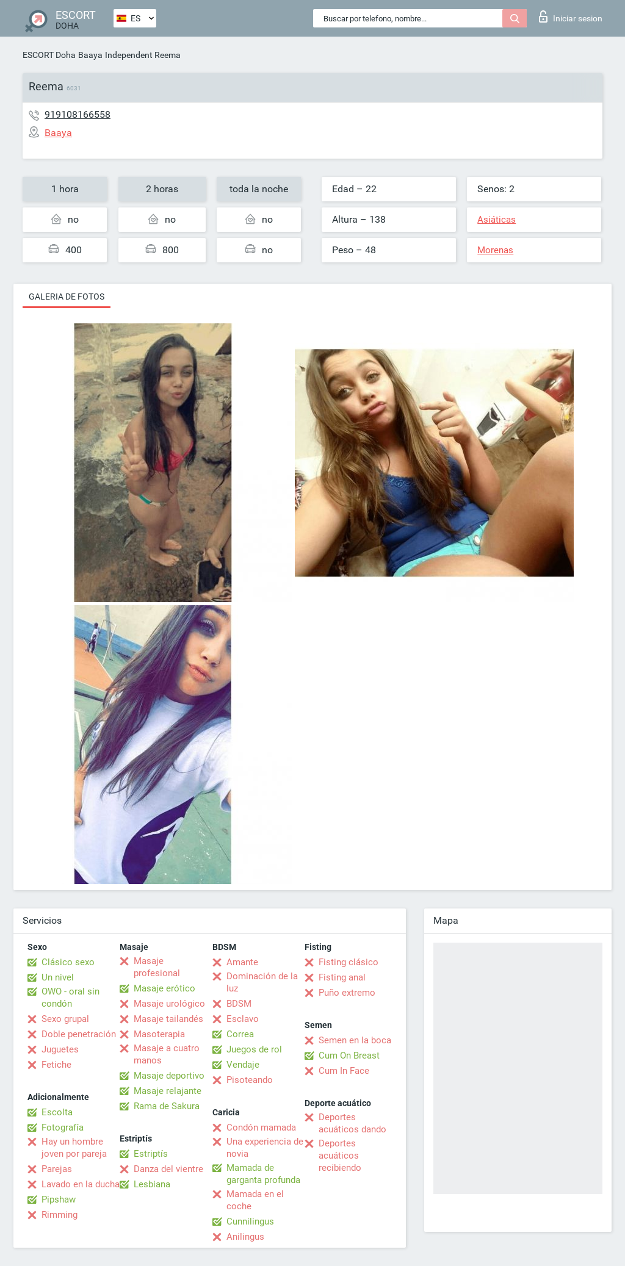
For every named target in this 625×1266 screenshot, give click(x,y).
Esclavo (242, 1018)
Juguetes (60, 1049)
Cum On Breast (349, 1055)
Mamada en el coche (255, 1200)
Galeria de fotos (66, 296)
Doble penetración (79, 1034)
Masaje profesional (157, 967)
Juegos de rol (254, 1049)
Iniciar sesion (570, 16)
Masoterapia (159, 1034)
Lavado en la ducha (81, 1184)
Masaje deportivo (169, 1075)
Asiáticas (496, 219)
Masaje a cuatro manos (167, 1054)
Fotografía (63, 1127)
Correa (240, 1034)
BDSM (238, 1003)
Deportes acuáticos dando (352, 1123)
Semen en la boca (355, 1040)
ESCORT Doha (49, 55)
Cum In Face (344, 1070)
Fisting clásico (348, 962)
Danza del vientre (168, 1168)
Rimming (60, 1214)
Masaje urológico (169, 1003)
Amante (242, 962)
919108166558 (77, 114)
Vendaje (242, 1064)
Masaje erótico (164, 988)
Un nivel (58, 977)
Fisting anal (342, 977)
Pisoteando (249, 1079)
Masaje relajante (167, 1090)
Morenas (495, 250)
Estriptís (151, 1153)
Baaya (90, 55)
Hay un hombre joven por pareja (74, 1147)
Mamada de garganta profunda (263, 1173)
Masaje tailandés (168, 1018)
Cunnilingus (250, 1221)
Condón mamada (261, 1127)
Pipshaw (59, 1199)
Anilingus (245, 1236)
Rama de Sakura (167, 1106)
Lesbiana (152, 1184)
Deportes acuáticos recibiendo (340, 1155)
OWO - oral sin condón (70, 997)
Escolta (57, 1112)
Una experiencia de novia (264, 1147)
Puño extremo (347, 992)
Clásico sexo (68, 962)
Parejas (57, 1168)
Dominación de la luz (262, 982)
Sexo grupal (65, 1018)
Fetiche (56, 1064)
